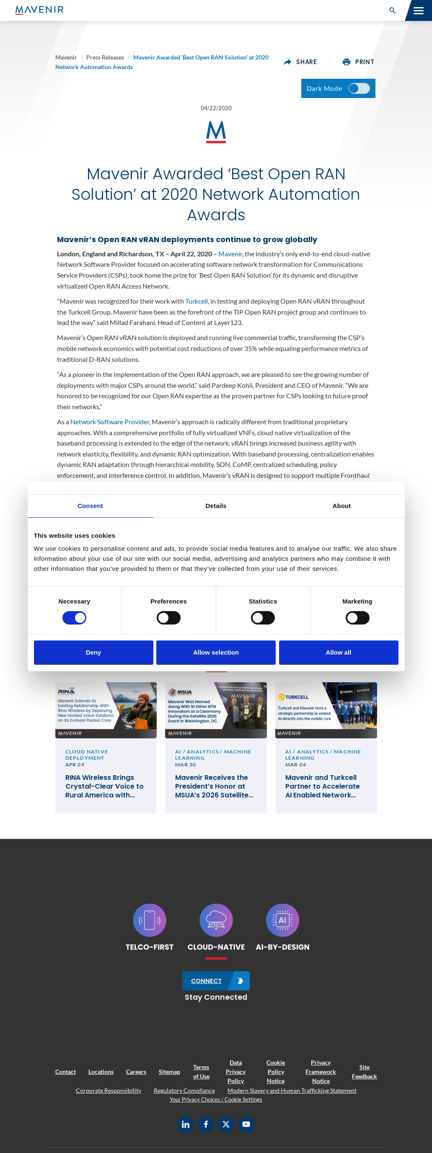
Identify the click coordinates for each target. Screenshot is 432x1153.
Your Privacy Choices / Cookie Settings (216, 1104)
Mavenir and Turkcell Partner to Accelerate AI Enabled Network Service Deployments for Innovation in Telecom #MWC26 (322, 793)
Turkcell (196, 305)
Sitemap (169, 1077)
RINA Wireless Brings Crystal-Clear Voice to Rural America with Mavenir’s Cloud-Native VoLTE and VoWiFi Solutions (106, 793)
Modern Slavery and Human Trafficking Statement (292, 1095)
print (359, 62)
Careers (136, 1077)
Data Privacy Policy (236, 1077)
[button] (392, 10)
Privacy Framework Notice (320, 1077)
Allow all (339, 652)
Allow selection (216, 652)
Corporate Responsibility (108, 1095)
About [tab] (342, 505)
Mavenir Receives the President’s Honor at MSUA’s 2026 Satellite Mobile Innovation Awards (211, 793)
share (300, 62)
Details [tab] (216, 505)
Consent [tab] (90, 505)
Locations (101, 1077)
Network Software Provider (109, 426)
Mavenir (230, 258)
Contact (65, 1077)
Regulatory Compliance (184, 1095)
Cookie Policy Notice (275, 1077)
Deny (93, 652)
